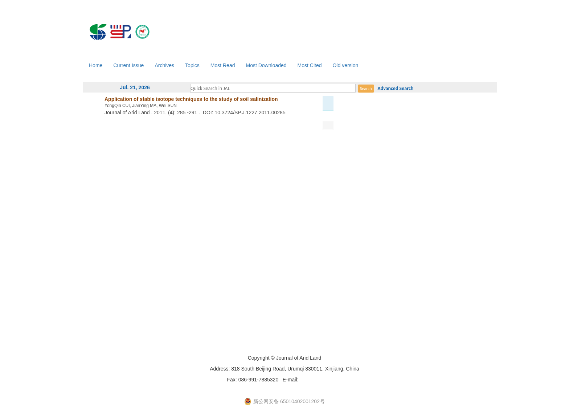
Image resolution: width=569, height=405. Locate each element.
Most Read (222, 65)
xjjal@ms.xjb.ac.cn (321, 379)
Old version (345, 65)
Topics (192, 65)
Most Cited (310, 65)
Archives (164, 65)
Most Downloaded (266, 65)
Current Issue (128, 65)
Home (95, 65)
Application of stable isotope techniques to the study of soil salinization (191, 99)
